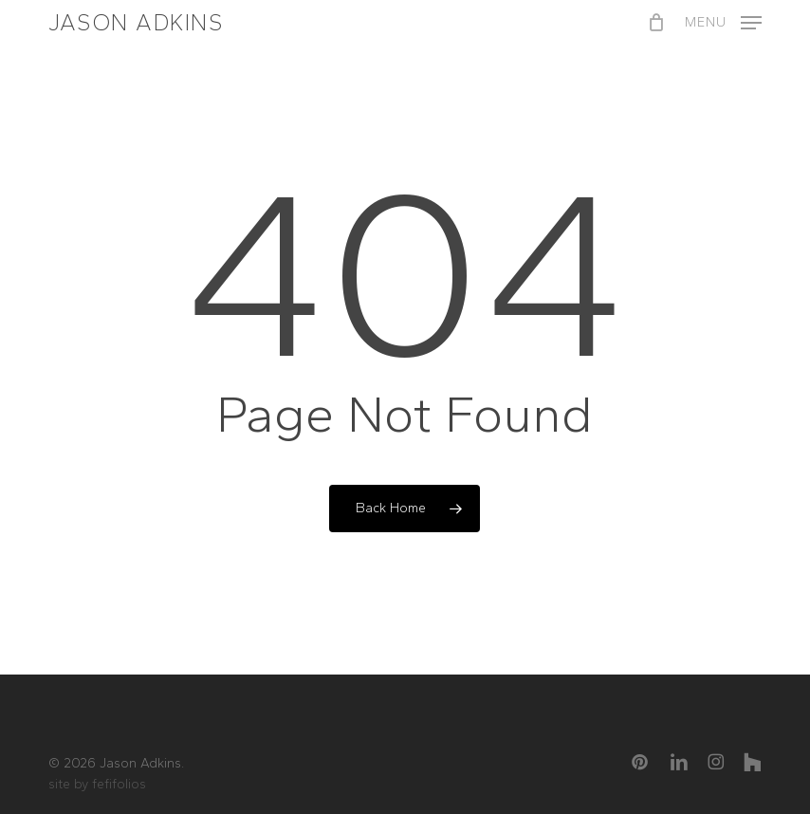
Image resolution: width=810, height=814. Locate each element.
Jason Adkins (135, 22)
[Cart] (656, 22)
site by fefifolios (97, 784)
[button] (723, 20)
